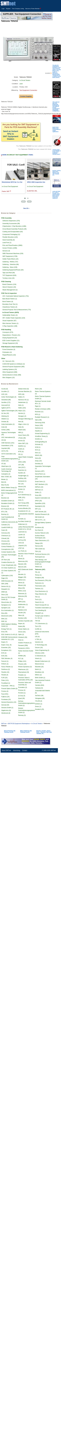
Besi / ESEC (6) (6, 476)
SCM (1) (37, 447)
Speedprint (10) (40, 506)
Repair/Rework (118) (9, 355)
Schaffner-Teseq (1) (41, 436)
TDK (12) (38, 551)
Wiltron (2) (38, 675)
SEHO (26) (38, 455)
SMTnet (3, 723)
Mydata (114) (22, 610)
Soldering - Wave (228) (9, 267)
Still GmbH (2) (39, 517)
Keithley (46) (22, 478)
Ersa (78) (4, 631)
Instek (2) (21, 449)
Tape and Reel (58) (8, 272)
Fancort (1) (4, 661)
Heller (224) (22, 408)
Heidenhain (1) (23, 402)
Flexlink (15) (5, 672)
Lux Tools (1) (22, 551)
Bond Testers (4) (7, 301)
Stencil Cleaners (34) (9, 287)
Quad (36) (21, 698)
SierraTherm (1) (40, 474)
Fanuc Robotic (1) (7, 666)
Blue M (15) (5, 485)
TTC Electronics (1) (41, 623)
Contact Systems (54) (8, 552)
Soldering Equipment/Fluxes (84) (12, 270)
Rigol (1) (37, 406)
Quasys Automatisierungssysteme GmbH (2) (26, 710)
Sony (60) (38, 495)
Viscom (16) (39, 647)
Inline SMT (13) (23, 443)
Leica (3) (21, 543)
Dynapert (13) (5, 607)
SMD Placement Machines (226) (12, 253)
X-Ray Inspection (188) (9, 326)
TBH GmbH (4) (40, 549)
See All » (26, 208)
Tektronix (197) (40, 569)
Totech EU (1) (39, 602)
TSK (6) (37, 621)
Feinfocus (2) (5, 669)
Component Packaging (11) (11, 234)
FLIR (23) (4, 677)
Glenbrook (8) (5, 713)
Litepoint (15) (22, 545)
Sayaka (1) (38, 431)
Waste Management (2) (9, 290)
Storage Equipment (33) (10, 343)
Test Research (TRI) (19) (43, 580)
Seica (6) (38, 458)
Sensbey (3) (39, 463)
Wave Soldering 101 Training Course (26, 731)
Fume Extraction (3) (8, 349)
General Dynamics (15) (8, 702)
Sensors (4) (6, 251)
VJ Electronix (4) (40, 656)
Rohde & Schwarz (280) (42, 409)
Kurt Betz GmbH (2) (24, 521)
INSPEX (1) (22, 446)
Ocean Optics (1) (23, 629)
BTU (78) (4, 511)
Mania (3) (21, 558)
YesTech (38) (39, 695)
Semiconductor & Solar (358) (11, 375)
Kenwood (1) (22, 481)
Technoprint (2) (40, 557)
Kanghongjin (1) (23, 475)
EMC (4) (4, 621)
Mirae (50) (21, 588)
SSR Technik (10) (40, 511)
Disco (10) (4, 594)
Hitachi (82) (22, 429)
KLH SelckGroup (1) (24, 494)
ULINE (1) (38, 629)
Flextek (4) (4, 675)
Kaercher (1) (22, 470)
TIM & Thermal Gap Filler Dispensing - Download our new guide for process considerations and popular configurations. (56, 106)
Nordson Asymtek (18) (25, 621)
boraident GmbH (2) (7, 500)
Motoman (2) (22, 593)
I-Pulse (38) (22, 438)
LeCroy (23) (22, 540)
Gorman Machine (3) (25, 391)
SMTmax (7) (39, 490)
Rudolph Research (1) (42, 417)
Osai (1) (20, 640)
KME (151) (21, 497)
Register (8, 8)
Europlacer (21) (6, 650)
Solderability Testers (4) (10, 315)
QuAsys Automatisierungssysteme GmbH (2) (26, 703)
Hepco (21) (21, 410)
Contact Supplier (26, 96)
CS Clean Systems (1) (8, 568)
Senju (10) (38, 461)
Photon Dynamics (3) (25, 666)
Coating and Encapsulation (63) (12, 231)
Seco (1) (37, 452)
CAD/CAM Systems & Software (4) (13, 364)
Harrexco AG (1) (23, 399)
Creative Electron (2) (8, 562)
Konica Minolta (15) (24, 508)
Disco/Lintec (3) (6, 602)
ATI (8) (3, 463)
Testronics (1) (39, 583)
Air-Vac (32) (5, 413)
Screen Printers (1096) (9, 248)
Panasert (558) (23, 645)
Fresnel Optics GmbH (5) (9, 688)
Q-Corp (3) (21, 695)
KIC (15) (21, 484)
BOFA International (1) (8, 490)
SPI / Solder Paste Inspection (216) (13, 318)
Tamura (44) (39, 546)
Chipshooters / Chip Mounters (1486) (14, 226)
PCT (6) (20, 658)
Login (3, 8)
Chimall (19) (5, 538)
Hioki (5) (21, 427)
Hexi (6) (20, 421)
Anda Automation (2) (8, 424)
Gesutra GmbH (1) (7, 707)
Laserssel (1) (22, 532)
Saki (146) (38, 420)
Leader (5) (21, 537)
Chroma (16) (5, 541)
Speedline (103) (40, 503)
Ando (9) (4, 427)
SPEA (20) (38, 500)
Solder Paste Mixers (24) (10, 259)
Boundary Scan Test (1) (10, 304)
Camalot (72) (5, 524)
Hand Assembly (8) (8, 240)
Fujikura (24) (5, 696)
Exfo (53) (4, 656)
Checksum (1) (5, 535)
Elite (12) (4, 618)
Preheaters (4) (7, 352)
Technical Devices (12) (42, 554)
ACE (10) (4, 394)
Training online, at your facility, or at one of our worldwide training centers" (56, 152)
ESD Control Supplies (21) (10, 340)
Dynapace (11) (6, 605)
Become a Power (33, 8)
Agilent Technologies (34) (9, 410)
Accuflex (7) (5, 391)
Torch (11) (38, 599)
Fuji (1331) (4, 694)
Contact (24, 750)
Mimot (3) (21, 582)
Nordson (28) (22, 618)
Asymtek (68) (5, 448)
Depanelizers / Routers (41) (11, 335)
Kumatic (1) (22, 519)
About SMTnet (6, 750)
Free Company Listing (18, 8)
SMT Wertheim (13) (41, 484)
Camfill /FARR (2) (7, 527)
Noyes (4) (21, 623)
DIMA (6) (4, 592)
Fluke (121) (5, 680)
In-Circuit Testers (24, 80)
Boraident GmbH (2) (7, 503)
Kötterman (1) (22, 524)
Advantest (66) (6, 399)
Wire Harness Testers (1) (10, 323)
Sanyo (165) (39, 425)
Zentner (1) (38, 704)
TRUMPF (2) (39, 613)
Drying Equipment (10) (9, 338)
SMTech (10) (39, 487)
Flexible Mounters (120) (10, 237)
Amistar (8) (4, 421)
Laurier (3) (21, 534)
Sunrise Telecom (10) (42, 533)
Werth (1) (38, 669)
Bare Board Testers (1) (9, 299)
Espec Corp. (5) (6, 645)
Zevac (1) (38, 706)
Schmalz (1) (39, 444)
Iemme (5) (21, 440)
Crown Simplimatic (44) (8, 565)
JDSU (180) (22, 462)
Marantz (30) (22, 564)
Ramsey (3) (22, 715)
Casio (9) (4, 530)
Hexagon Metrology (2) (25, 419)
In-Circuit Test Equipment (10, 186)
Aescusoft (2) (5, 405)
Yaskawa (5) (39, 688)
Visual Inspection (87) (9, 320)
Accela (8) (4, 389)
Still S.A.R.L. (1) (40, 520)
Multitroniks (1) (23, 604)
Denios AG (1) (5, 586)
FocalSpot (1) (5, 683)
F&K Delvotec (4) (6, 658)
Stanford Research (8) (42, 514)
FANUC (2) (4, 664)
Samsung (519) (40, 422)
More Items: (17, 155)
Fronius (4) (4, 691)
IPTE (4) (21, 451)
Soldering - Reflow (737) (10, 262)
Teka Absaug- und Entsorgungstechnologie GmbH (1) (43, 562)
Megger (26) (22, 577)
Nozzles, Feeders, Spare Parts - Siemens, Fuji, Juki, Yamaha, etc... (44, 732)
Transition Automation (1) (43, 607)
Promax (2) (21, 690)
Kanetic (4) (21, 473)
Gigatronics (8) (6, 710)
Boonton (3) (5, 498)
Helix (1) (21, 405)
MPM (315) (21, 601)
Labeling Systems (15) (9, 369)
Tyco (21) (38, 626)
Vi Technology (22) (41, 645)
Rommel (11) (39, 411)
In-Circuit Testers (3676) (10, 312)
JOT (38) (21, 464)
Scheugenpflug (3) (41, 442)
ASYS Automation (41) (8, 454)
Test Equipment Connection (28, 14)
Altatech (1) (5, 419)
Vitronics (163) (39, 653)
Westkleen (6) (39, 672)
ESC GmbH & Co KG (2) (9, 634)
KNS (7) (20, 500)
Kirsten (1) (21, 489)
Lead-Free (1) (6, 242)
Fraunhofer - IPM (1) (7, 686)
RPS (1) (37, 414)
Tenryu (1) (38, 575)
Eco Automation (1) (7, 610)
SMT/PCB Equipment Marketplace (19, 723)
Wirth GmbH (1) (40, 677)
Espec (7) (4, 642)
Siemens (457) (39, 471)
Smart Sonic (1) (40, 481)
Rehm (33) (38, 389)
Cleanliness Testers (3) (9, 307)
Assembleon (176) (7, 445)
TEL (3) (37, 572)
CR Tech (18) (5, 559)
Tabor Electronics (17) (42, 540)
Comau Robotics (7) (7, 546)
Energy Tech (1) (6, 629)
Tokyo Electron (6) (41, 594)
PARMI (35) (22, 656)
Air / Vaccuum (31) (8, 361)
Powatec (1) (22, 675)
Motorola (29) (22, 596)
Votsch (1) (38, 658)
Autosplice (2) (5, 474)
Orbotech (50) (22, 637)
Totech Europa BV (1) (42, 605)
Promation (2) (22, 687)
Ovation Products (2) (25, 642)
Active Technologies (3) (8, 397)
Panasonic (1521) (24, 648)
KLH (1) (20, 492)
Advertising (16, 750)
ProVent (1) (22, 693)
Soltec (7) (38, 492)
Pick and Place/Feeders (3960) (12, 245)
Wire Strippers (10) (8, 377)
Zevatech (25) (39, 709)
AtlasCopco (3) (6, 466)
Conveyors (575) (7, 332)
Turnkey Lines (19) (8, 278)
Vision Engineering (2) (42, 650)
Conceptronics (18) (7, 549)
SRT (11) (38, 509)
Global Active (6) (23, 389)
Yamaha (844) (39, 685)
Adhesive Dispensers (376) (11, 220)
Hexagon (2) (22, 416)
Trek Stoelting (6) (40, 610)
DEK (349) (4, 583)
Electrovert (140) (6, 616)
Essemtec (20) (6, 647)
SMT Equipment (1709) (9, 256)
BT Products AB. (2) (7, 509)
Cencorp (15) (5, 533)
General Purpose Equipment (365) (13, 366)
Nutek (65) (21, 626)
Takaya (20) (39, 543)
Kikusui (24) (22, 486)
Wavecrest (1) (39, 664)
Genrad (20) (5, 705)
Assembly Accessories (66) (11, 223)
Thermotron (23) (40, 586)
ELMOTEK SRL (32, 191)
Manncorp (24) (23, 561)
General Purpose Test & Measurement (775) (16, 309)
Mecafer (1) (22, 574)
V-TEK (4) (38, 639)
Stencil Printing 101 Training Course (9, 731)
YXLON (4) (38, 701)
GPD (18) (21, 394)
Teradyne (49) (39, 577)
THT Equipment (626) (9, 275)
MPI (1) (20, 599)
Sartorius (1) (39, 428)
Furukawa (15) (6, 699)
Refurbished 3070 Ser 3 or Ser (12, 182)
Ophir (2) (21, 634)
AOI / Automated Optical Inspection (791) (15, 296)
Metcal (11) (21, 580)
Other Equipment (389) (9, 372)
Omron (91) (22, 632)
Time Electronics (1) (41, 591)
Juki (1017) (21, 467)
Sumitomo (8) (39, 527)
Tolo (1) (37, 597)
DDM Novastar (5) (7, 581)
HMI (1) (20, 432)
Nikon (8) (21, 615)
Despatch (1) (5, 589)
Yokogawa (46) (40, 698)
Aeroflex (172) (5, 402)
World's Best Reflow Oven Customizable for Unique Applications (56, 129)
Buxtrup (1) (4, 514)
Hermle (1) (21, 413)
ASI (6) (3, 440)
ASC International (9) (8, 437)
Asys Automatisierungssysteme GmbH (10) (9, 459)
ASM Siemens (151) (7, 443)
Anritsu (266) (5, 429)
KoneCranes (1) (23, 505)
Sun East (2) (39, 530)
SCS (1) (37, 450)
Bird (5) (3, 482)
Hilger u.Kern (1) (23, 424)
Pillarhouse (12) (23, 669)
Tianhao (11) (39, 588)
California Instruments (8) (9, 522)
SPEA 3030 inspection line (36, 182)
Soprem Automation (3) (42, 498)
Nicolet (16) (22, 612)
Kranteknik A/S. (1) (24, 511)
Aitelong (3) (5, 416)
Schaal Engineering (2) (42, 433)
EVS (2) (3, 653)
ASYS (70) (4, 451)
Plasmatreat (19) (23, 672)
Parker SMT (5, 191)
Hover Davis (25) (23, 435)
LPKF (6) (21, 548)
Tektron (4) (38, 566)
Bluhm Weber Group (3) (9, 487)
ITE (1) (20, 454)
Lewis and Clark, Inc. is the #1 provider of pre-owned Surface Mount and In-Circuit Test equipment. (56, 195)
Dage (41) (4, 578)
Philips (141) (22, 661)
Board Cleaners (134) (9, 284)
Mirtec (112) (22, 591)
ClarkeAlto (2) (5, 544)
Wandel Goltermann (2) (42, 661)
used (21, 83)
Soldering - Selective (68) (10, 264)
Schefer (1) (38, 439)
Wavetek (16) (39, 666)
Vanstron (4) (39, 642)
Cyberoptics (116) (7, 575)
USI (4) (37, 636)
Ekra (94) (4, 613)
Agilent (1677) (5, 408)
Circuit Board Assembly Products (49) (14, 229)
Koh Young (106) (23, 503)
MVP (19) (21, 607)
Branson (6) (5, 506)
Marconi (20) (22, 567)
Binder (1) (4, 479)
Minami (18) (22, 585)
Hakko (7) (21, 397)
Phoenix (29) (22, 664)
